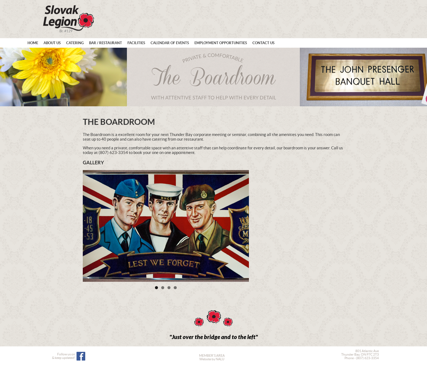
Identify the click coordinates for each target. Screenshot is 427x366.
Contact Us (263, 43)
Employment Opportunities (220, 43)
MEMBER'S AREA (212, 355)
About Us (52, 43)
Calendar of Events (170, 43)
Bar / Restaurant (105, 43)
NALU (220, 359)
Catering (75, 43)
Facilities (136, 43)
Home (33, 43)
